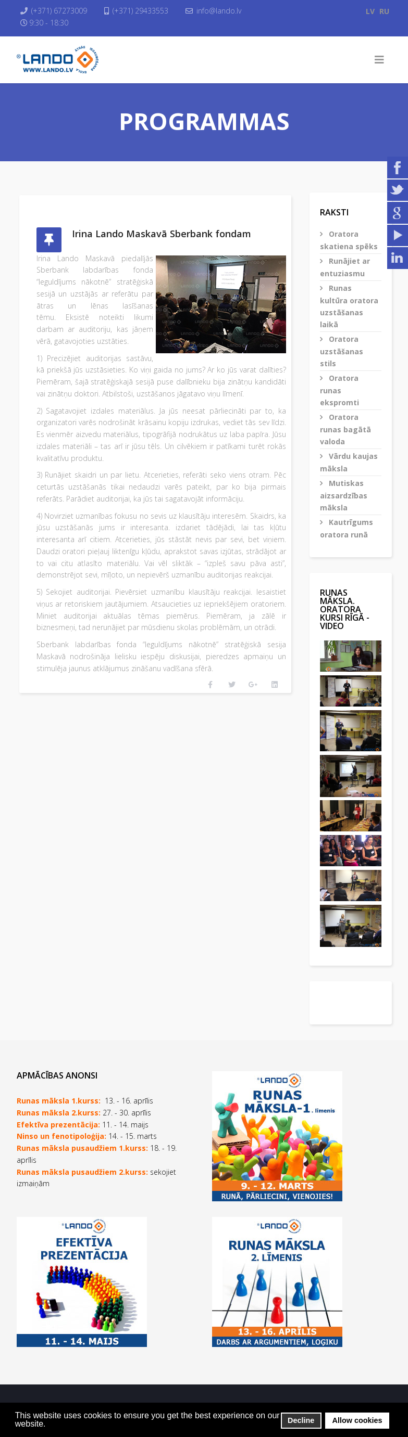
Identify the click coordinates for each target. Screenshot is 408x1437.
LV (370, 11)
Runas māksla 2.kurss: (59, 1113)
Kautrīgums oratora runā (346, 528)
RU (384, 11)
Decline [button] (301, 1420)
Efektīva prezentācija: (58, 1125)
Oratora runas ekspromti (339, 390)
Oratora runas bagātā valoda (345, 429)
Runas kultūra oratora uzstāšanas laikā (349, 306)
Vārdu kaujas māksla (349, 462)
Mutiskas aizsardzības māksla (343, 495)
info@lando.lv (219, 11)
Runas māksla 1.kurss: (59, 1101)
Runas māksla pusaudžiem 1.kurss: (82, 1148)
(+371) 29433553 (141, 11)
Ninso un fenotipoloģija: (62, 1136)
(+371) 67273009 (60, 11)
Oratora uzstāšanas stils (341, 351)
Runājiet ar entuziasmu (345, 267)
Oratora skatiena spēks (349, 240)
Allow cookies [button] (357, 1420)
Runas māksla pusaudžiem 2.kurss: (82, 1172)
